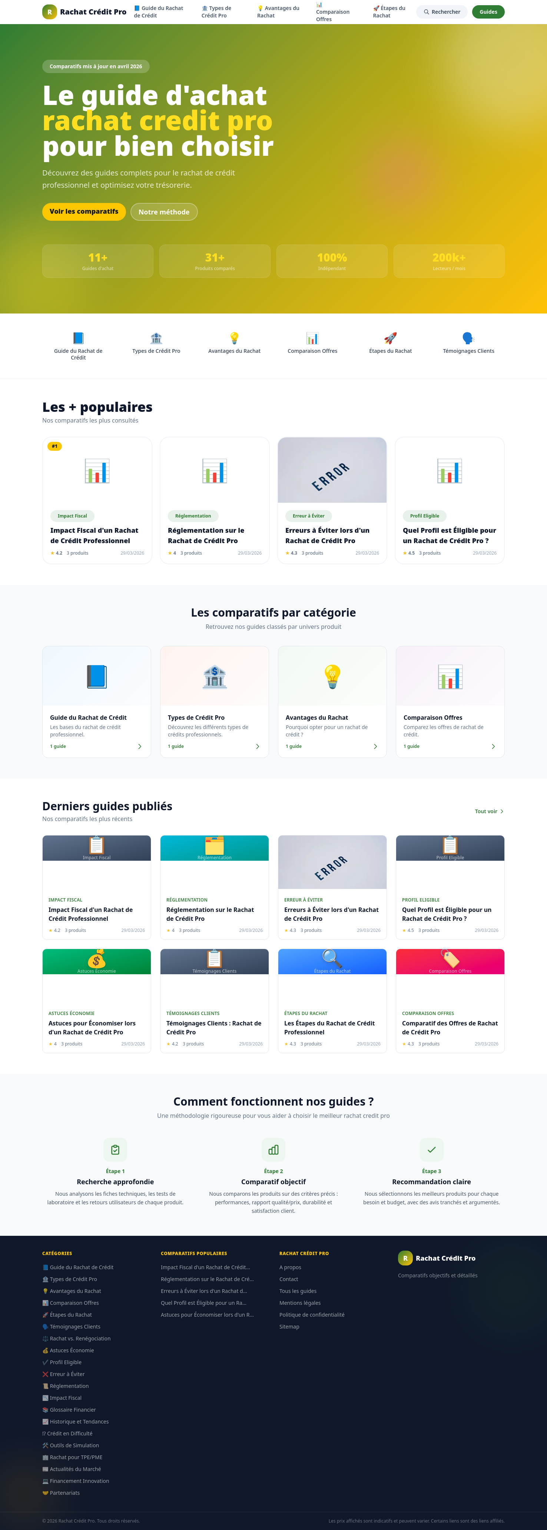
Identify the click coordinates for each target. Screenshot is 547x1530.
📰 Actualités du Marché (71, 1468)
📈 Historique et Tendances (75, 1421)
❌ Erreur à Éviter (63, 1374)
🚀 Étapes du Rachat (389, 11)
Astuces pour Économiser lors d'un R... (207, 1314)
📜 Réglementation (65, 1385)
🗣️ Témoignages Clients (71, 1326)
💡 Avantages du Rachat (278, 11)
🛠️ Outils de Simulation (70, 1445)
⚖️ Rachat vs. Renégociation (76, 1338)
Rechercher (442, 11)
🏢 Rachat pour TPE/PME (72, 1457)
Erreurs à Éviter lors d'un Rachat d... (204, 1290)
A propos (290, 1267)
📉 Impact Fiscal (62, 1397)
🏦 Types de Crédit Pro (216, 11)
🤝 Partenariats (61, 1492)
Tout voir (490, 811)
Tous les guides (297, 1290)
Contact (288, 1279)
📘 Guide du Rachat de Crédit (158, 11)
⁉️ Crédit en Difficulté (67, 1433)
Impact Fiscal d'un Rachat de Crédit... (205, 1267)
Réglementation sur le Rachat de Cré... (207, 1279)
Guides (488, 11)
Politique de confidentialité (312, 1314)
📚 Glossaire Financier (69, 1409)
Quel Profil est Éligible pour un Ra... (203, 1302)
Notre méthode (164, 211)
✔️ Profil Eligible (62, 1362)
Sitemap (289, 1326)
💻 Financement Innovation (75, 1480)
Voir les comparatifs (84, 211)
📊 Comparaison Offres (70, 1302)
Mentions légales (300, 1302)
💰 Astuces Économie (68, 1350)
